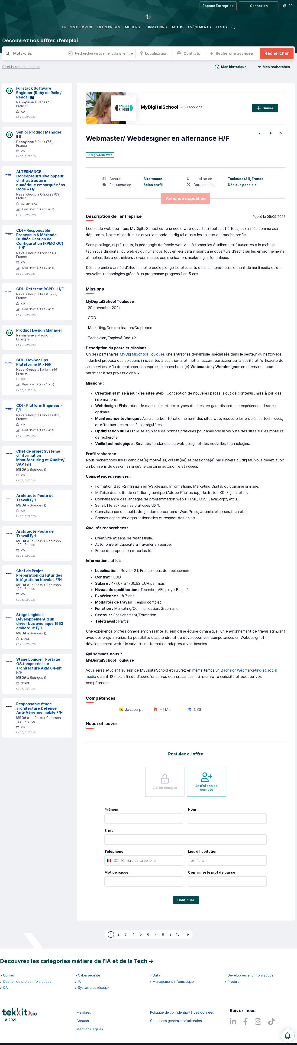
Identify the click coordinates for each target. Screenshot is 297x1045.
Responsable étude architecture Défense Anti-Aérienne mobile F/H (39, 708)
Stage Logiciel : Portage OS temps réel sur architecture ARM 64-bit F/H (39, 666)
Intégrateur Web (100, 155)
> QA (4, 987)
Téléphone (113, 851)
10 (178, 934)
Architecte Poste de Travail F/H (35, 497)
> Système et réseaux (92, 987)
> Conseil (7, 975)
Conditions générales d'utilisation (176, 1021)
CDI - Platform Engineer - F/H (39, 407)
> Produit (232, 981)
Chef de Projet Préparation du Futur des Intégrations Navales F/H (39, 575)
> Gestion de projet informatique (26, 981)
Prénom (111, 809)
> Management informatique (172, 981)
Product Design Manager (39, 330)
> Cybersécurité (87, 975)
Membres (84, 1012)
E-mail (109, 831)
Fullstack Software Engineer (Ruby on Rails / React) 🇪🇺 (38, 92)
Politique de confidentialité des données (182, 1012)
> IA (78, 981)
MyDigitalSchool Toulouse (142, 354)
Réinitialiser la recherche (21, 67)
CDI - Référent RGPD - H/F (40, 289)
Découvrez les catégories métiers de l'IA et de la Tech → (77, 961)
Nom (192, 809)
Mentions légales (90, 1029)
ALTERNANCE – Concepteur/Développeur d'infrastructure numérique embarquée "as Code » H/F (40, 180)
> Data (155, 975)
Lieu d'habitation (202, 851)
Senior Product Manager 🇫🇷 (38, 134)
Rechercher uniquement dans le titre (100, 53)
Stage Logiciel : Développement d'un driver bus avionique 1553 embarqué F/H (39, 621)
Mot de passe (116, 872)
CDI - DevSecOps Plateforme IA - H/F (33, 362)
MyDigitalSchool (159, 107)
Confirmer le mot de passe (211, 872)
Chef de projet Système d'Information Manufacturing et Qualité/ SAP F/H (40, 458)
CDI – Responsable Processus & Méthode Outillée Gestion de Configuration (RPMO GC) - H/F (39, 239)
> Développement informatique (249, 975)
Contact (83, 1021)
